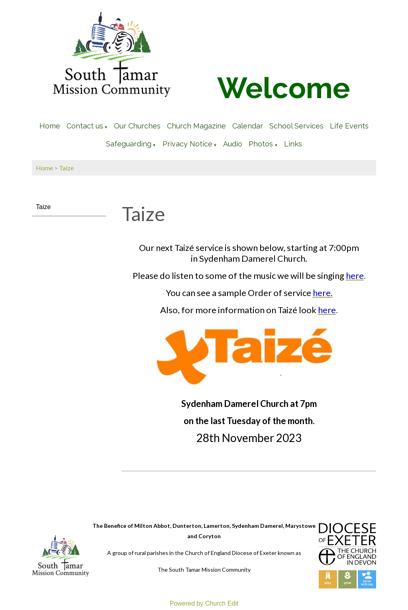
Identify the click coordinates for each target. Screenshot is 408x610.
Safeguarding (128, 144)
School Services (296, 126)
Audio (232, 144)
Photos (261, 144)
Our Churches (137, 126)
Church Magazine (196, 126)
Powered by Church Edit (204, 603)
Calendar (247, 126)
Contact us (85, 126)
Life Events (349, 126)
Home (49, 126)
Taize (66, 168)
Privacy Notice (187, 144)
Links (293, 144)
